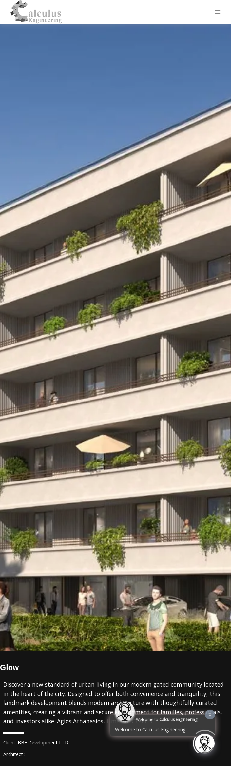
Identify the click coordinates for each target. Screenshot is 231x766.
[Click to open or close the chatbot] (205, 742)
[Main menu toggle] (217, 12)
